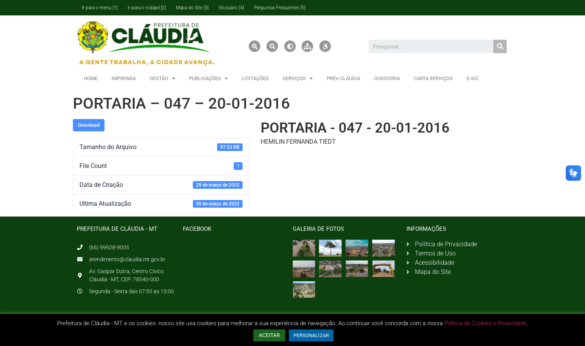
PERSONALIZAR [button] (311, 335)
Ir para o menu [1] (100, 7)
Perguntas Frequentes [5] (279, 7)
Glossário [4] (231, 7)
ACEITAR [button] (269, 335)
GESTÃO (162, 78)
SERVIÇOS (298, 78)
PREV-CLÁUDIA (343, 78)
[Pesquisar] (500, 46)
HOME (91, 78)
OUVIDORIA (387, 78)
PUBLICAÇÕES (208, 78)
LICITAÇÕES (255, 78)
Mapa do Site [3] (192, 7)
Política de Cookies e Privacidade (485, 323)
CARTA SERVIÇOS (433, 78)
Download (88, 125)
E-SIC (473, 78)
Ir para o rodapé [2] (147, 7)
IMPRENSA (123, 78)
